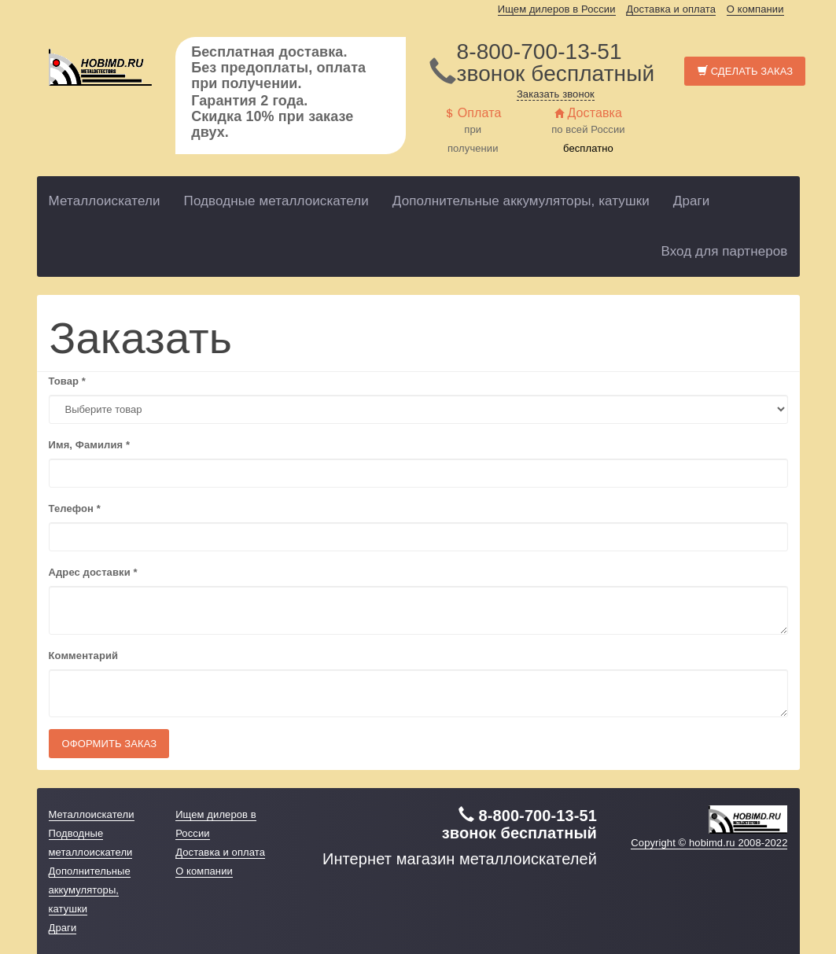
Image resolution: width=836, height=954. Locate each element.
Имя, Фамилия (90, 445)
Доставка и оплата (671, 9)
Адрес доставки (93, 572)
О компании (755, 9)
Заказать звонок (556, 94)
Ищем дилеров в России (557, 9)
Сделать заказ (745, 71)
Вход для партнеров (724, 251)
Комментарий (84, 655)
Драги (691, 200)
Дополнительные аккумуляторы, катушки (521, 200)
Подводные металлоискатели (276, 200)
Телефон (75, 508)
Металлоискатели (104, 200)
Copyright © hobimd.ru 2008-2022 (709, 843)
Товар (67, 381)
